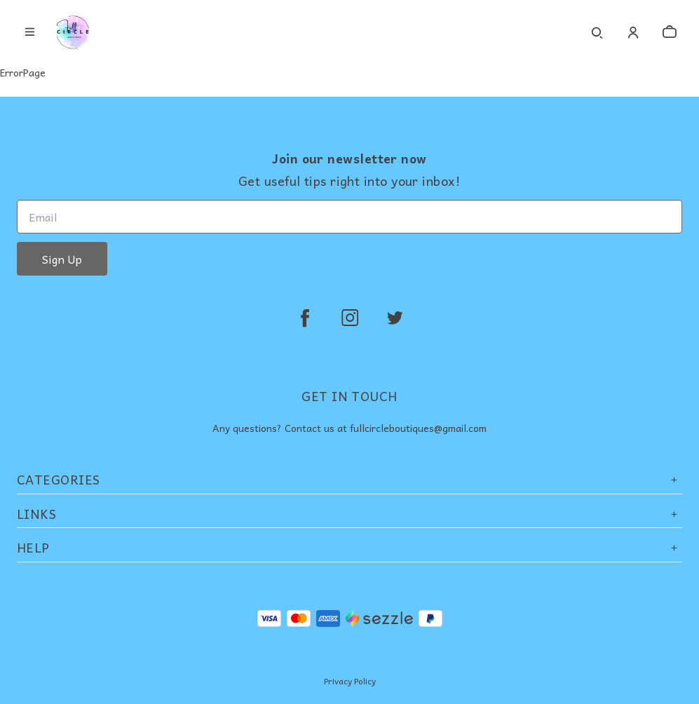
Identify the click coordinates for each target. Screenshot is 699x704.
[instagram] (350, 317)
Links (349, 514)
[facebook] (305, 317)
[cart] (669, 32)
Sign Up (62, 259)
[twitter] (395, 317)
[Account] (633, 32)
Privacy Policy (350, 681)
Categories (349, 479)
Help (349, 547)
